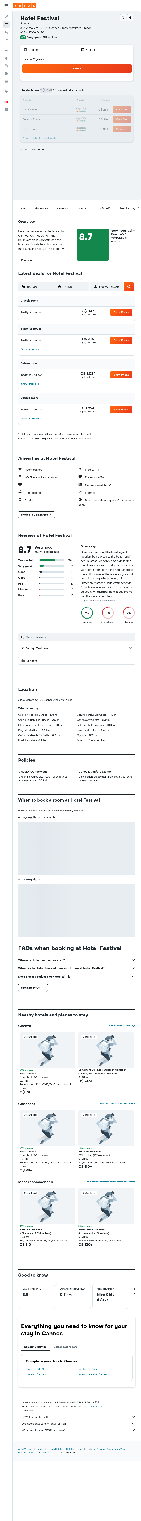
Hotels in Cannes (36, 1435)
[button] (6, 6)
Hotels (40, 1509)
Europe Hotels (55, 1509)
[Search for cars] (6, 32)
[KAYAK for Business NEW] (6, 81)
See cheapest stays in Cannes (117, 1164)
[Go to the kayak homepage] (24, 5)
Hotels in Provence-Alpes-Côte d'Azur (106, 1509)
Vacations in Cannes (89, 1430)
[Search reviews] (79, 637)
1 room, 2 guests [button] (34, 59)
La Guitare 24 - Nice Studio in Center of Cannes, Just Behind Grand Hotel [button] (102, 1132)
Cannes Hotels (49, 1512)
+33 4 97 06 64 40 (32, 32)
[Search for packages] (6, 40)
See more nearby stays (121, 1086)
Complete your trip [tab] (35, 1407)
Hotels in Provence (27, 1512)
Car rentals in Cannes (38, 1430)
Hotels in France (74, 1509)
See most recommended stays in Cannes (110, 1242)
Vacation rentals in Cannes (92, 1435)
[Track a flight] (6, 65)
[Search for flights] (6, 17)
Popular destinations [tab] (65, 1407)
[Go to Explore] (6, 58)
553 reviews (50, 37)
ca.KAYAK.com (25, 1509)
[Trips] (6, 91)
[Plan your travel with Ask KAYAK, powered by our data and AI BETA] (6, 50)
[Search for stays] (6, 24)
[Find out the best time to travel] (6, 73)
